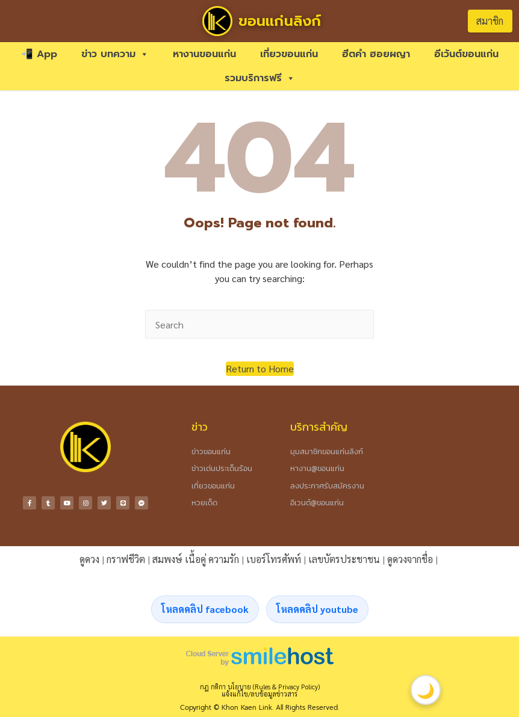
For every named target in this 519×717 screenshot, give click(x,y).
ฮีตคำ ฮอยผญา (376, 54)
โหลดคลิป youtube (317, 609)
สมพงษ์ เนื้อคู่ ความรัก (195, 559)
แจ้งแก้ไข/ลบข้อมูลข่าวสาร (259, 693)
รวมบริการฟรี (260, 78)
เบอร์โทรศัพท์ (273, 559)
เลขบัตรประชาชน (344, 559)
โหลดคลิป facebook (205, 609)
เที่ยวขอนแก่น (289, 54)
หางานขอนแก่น (204, 54)
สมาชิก (489, 20)
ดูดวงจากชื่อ (410, 559)
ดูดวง (89, 559)
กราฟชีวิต (126, 559)
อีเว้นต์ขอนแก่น (466, 54)
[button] (260, 369)
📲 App (39, 54)
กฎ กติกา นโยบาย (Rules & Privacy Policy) (260, 686)
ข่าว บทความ (115, 54)
